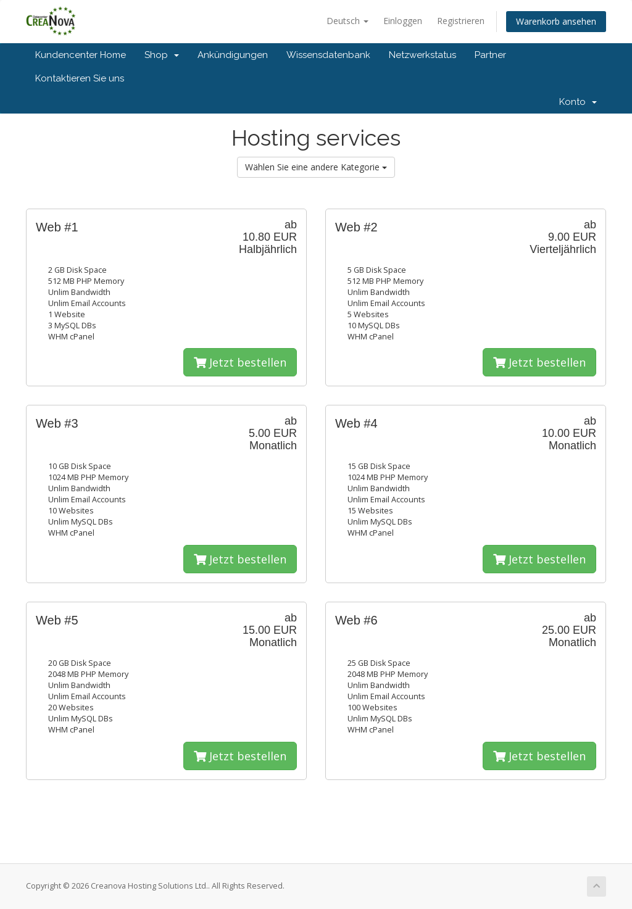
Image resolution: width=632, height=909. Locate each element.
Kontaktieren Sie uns (79, 78)
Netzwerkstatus (422, 54)
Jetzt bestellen (240, 362)
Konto (578, 101)
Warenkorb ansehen (556, 21)
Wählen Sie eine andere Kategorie (316, 167)
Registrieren (460, 21)
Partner (490, 54)
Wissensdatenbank (328, 54)
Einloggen (402, 21)
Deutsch (347, 21)
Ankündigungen (233, 54)
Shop (161, 54)
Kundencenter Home (80, 54)
